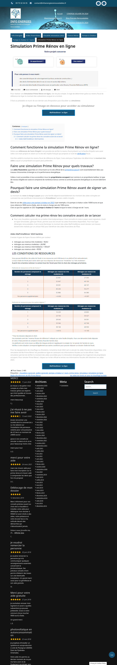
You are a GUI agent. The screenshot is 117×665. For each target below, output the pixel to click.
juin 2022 (39, 422)
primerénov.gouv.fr (72, 170)
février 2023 (40, 412)
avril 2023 (39, 406)
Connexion (64, 385)
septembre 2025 (41, 385)
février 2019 (40, 493)
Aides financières (33, 35)
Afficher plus (19, 533)
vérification (81, 154)
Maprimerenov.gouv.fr (53, 18)
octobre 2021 (40, 443)
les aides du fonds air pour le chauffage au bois (88, 375)
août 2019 (39, 477)
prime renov (74, 373)
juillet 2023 (40, 401)
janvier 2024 (40, 393)
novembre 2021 (41, 440)
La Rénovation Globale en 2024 (76, 23)
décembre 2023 (41, 396)
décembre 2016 (41, 506)
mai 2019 (39, 485)
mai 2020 (39, 472)
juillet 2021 (40, 451)
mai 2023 (39, 404)
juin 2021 (39, 453)
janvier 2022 (40, 435)
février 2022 (40, 433)
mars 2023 (40, 409)
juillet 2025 (40, 388)
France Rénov (73, 35)
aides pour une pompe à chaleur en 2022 (38, 203)
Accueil (60, 14)
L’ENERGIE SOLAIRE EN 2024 (77, 14)
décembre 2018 (41, 495)
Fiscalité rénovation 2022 (54, 35)
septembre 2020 (41, 469)
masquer (24, 126)
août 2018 (39, 501)
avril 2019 (39, 487)
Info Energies (20, 21)
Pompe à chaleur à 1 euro (23, 40)
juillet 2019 (40, 480)
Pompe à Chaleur (89, 35)
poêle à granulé (42, 373)
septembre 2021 (41, 446)
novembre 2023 (41, 398)
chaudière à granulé (27, 373)
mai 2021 (39, 456)
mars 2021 (40, 461)
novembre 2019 (41, 474)
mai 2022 (39, 425)
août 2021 (39, 448)
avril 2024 (39, 391)
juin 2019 (39, 482)
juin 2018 (39, 503)
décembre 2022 (41, 417)
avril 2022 (39, 427)
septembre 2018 (41, 498)
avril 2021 (39, 459)
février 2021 (40, 464)
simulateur (83, 373)
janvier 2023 (40, 414)
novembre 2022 (41, 419)
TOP (111, 655)
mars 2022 (40, 430)
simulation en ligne (95, 373)
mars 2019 (40, 490)
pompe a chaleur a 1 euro (58, 373)
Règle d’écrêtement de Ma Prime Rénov (25, 375)
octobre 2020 (40, 467)
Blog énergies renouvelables (77, 18)
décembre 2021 (41, 438)
